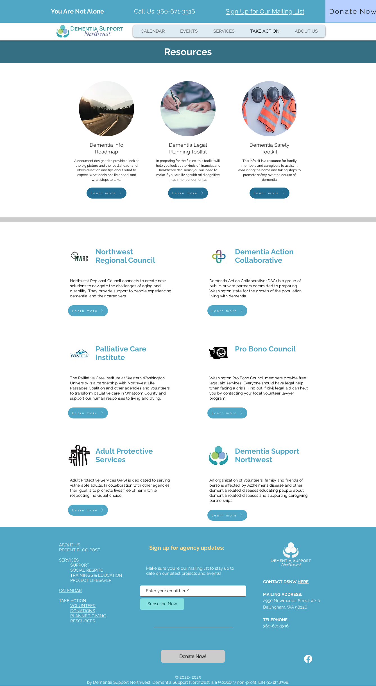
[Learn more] (106, 193)
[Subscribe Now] (162, 604)
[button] (223, 31)
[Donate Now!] (193, 656)
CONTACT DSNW (280, 581)
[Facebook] (308, 659)
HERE (303, 581)
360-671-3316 (176, 11)
